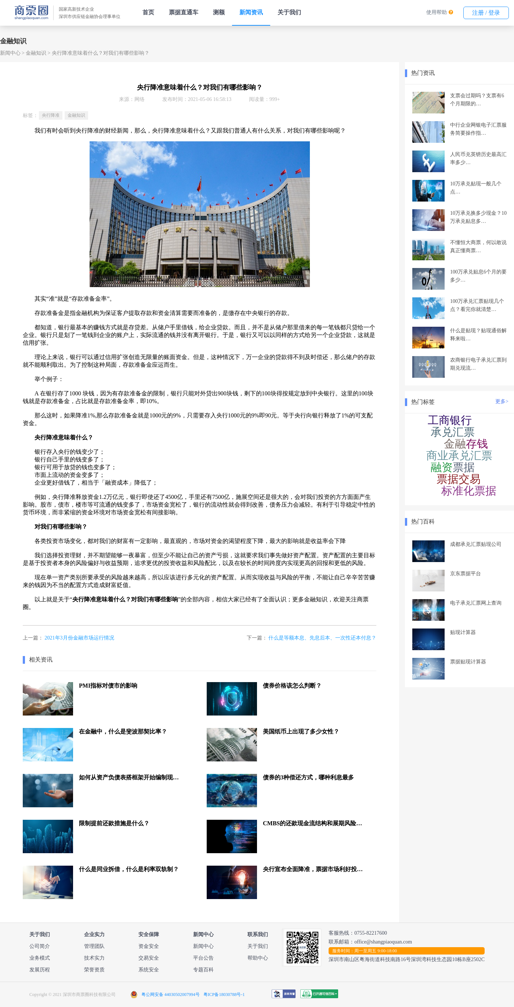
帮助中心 (257, 958)
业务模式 (39, 958)
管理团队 (94, 946)
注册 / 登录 (486, 13)
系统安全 (148, 969)
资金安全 (148, 946)
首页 (148, 12)
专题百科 (203, 969)
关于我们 (289, 12)
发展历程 (39, 969)
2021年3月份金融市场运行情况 (79, 638)
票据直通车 (183, 12)
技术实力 (94, 958)
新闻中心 (10, 53)
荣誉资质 (94, 969)
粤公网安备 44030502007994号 (170, 994)
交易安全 (148, 958)
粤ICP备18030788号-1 (224, 994)
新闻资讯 (251, 12)
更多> (501, 401)
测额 (219, 12)
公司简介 (39, 946)
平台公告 (203, 958)
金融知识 (36, 53)
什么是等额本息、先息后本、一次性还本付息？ (322, 638)
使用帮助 (436, 12)
